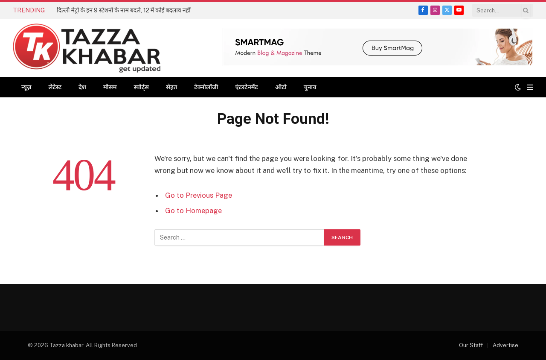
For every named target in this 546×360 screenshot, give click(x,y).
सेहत (171, 87)
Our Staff (471, 345)
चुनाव (310, 87)
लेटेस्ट (55, 87)
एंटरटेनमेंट (246, 87)
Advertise (505, 345)
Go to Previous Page (198, 195)
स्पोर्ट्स (141, 87)
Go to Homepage (193, 210)
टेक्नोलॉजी (206, 87)
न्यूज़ (26, 87)
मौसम (110, 87)
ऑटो (281, 87)
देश (82, 87)
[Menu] (530, 87)
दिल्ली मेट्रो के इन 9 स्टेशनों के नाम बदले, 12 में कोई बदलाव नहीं (124, 10)
